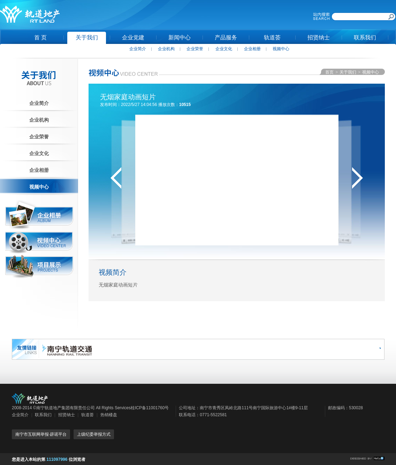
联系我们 (365, 37)
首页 (329, 72)
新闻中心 (179, 37)
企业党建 (133, 37)
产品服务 (226, 37)
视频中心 (281, 48)
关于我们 (87, 37)
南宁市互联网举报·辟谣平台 (41, 434)
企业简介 (137, 48)
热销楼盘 (108, 414)
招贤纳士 (318, 37)
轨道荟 (272, 37)
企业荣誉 (194, 48)
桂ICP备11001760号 (150, 407)
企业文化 (223, 48)
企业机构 (166, 48)
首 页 (40, 37)
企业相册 (252, 48)
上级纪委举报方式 (94, 434)
